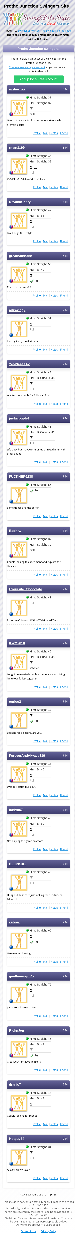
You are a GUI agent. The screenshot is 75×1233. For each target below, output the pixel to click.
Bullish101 (17, 864)
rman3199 (17, 148)
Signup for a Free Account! (38, 79)
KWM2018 (17, 643)
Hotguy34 (16, 1139)
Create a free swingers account (27, 67)
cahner (14, 922)
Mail (45, 133)
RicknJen (16, 1030)
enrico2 (15, 701)
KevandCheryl (20, 202)
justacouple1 (19, 418)
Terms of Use (28, 1231)
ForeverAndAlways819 (27, 756)
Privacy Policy (48, 1231)
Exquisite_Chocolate (25, 589)
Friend (64, 133)
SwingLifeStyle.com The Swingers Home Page (44, 30)
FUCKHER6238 (21, 476)
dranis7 (15, 1084)
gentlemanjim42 (21, 976)
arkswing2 (17, 310)
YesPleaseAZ (19, 364)
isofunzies (17, 89)
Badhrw (15, 531)
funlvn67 (16, 810)
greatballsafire (20, 256)
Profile (37, 133)
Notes (54, 133)
